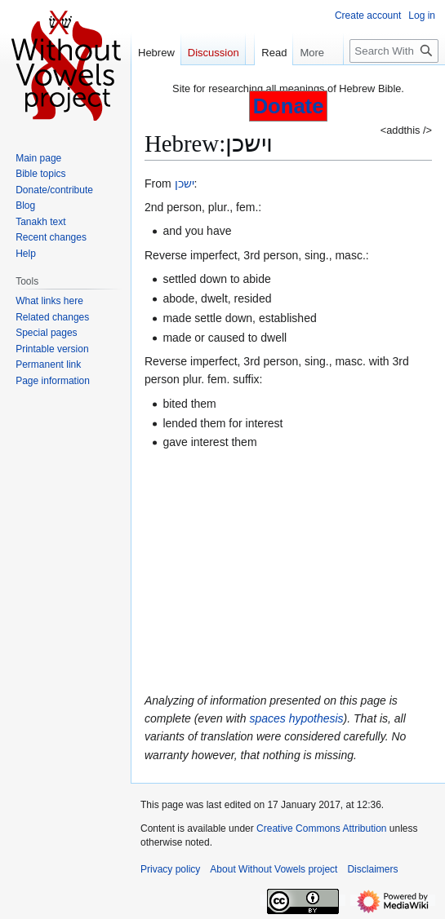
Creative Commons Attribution (321, 828)
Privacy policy (170, 869)
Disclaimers (372, 869)
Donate (288, 106)
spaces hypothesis (296, 718)
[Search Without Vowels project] (393, 51)
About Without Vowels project (273, 869)
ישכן (184, 183)
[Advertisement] (288, 571)
